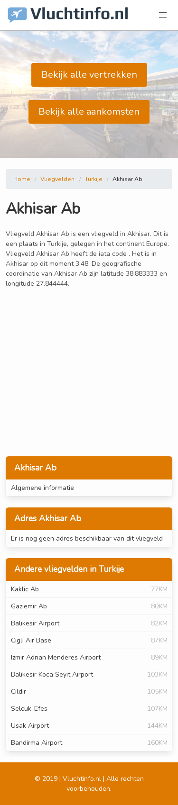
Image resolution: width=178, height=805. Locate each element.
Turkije (94, 179)
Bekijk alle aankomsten (89, 111)
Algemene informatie (42, 487)
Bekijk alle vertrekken (89, 74)
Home (21, 179)
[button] (163, 15)
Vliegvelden (57, 179)
